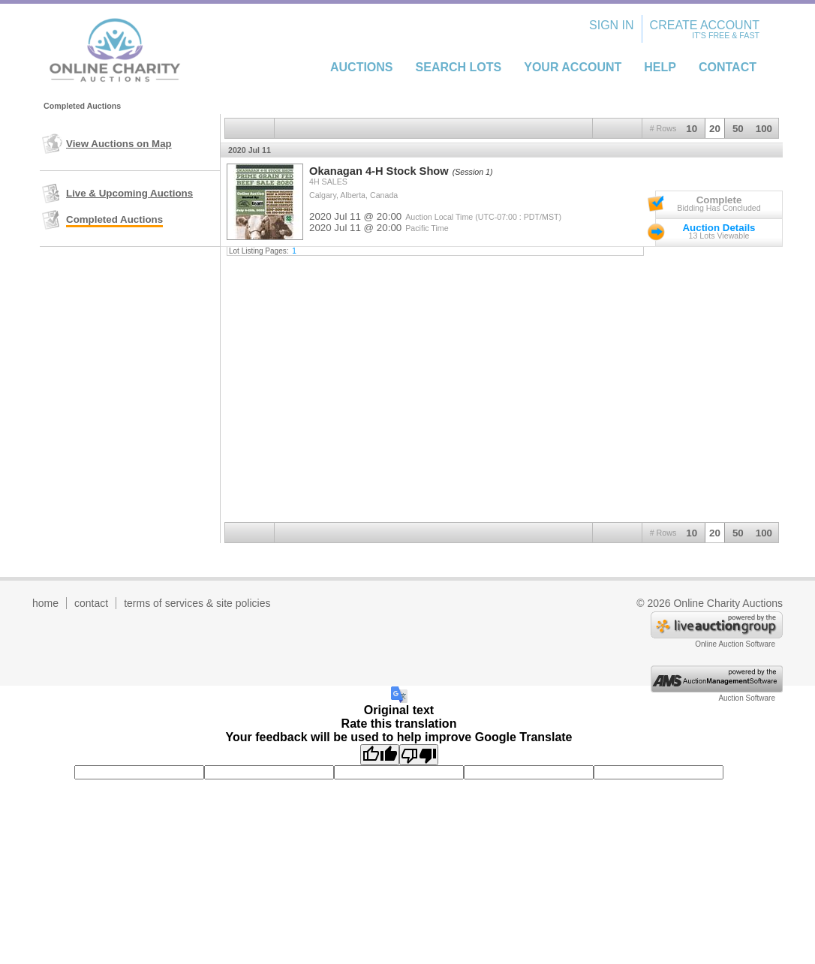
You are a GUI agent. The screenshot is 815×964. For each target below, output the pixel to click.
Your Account (572, 67)
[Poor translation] (418, 754)
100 (764, 128)
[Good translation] (379, 754)
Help (660, 67)
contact (91, 603)
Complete (719, 200)
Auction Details (718, 227)
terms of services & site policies (197, 603)
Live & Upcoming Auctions (129, 193)
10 (691, 128)
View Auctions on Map (119, 143)
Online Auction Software (735, 644)
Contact (727, 67)
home (45, 603)
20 (714, 128)
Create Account (704, 25)
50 (738, 128)
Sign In (611, 25)
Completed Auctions (114, 219)
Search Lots (459, 67)
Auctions (361, 67)
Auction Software (746, 698)
